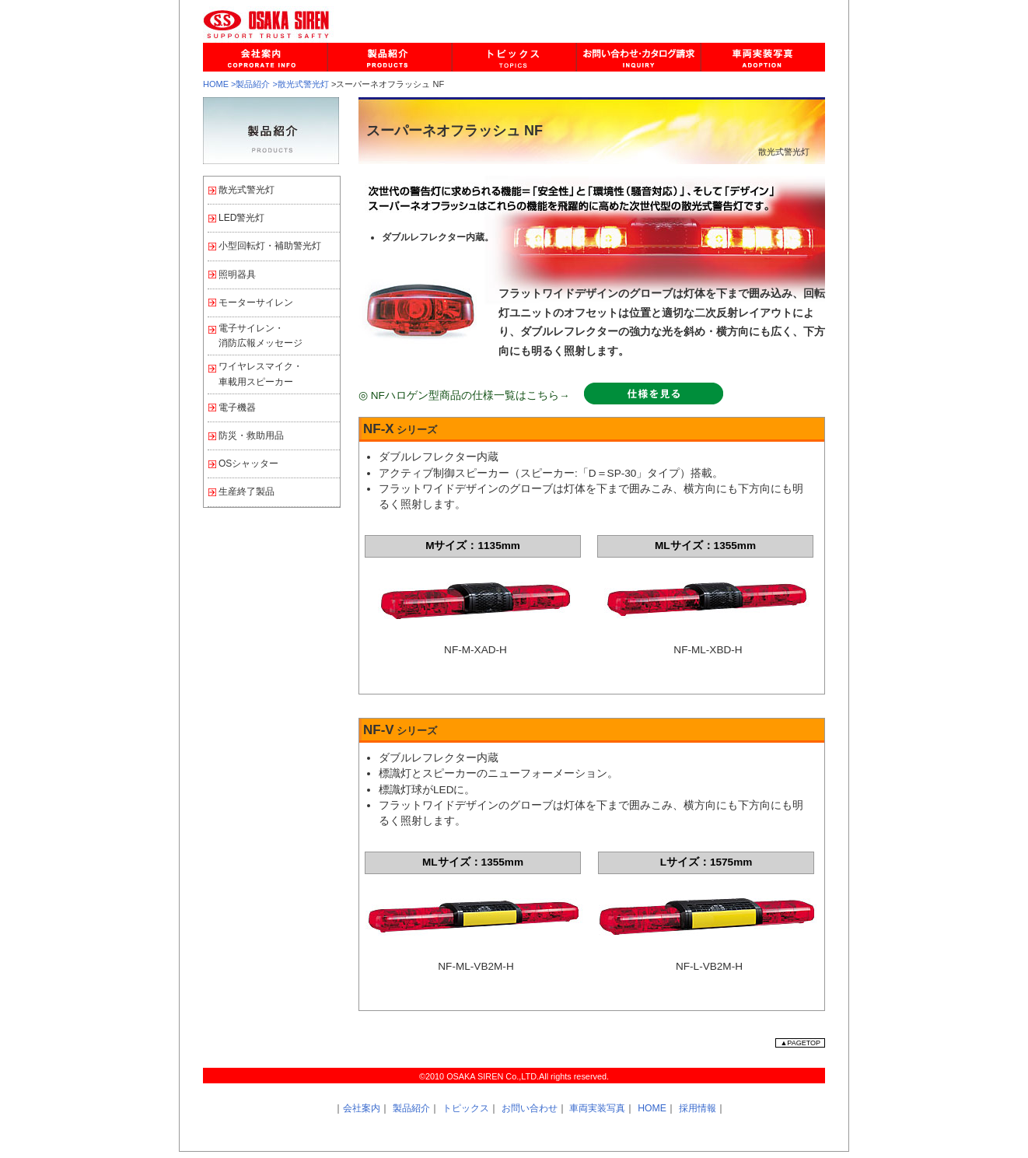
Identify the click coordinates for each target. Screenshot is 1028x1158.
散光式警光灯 (246, 189)
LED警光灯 (241, 217)
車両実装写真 (597, 1108)
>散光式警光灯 (301, 84)
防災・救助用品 (251, 435)
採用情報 (697, 1108)
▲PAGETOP (800, 1043)
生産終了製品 (246, 491)
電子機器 (237, 407)
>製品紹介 (250, 84)
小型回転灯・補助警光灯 (270, 245)
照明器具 (237, 274)
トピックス (465, 1108)
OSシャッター (248, 463)
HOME (216, 84)
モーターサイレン (256, 302)
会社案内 (361, 1108)
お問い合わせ (530, 1108)
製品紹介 (411, 1108)
